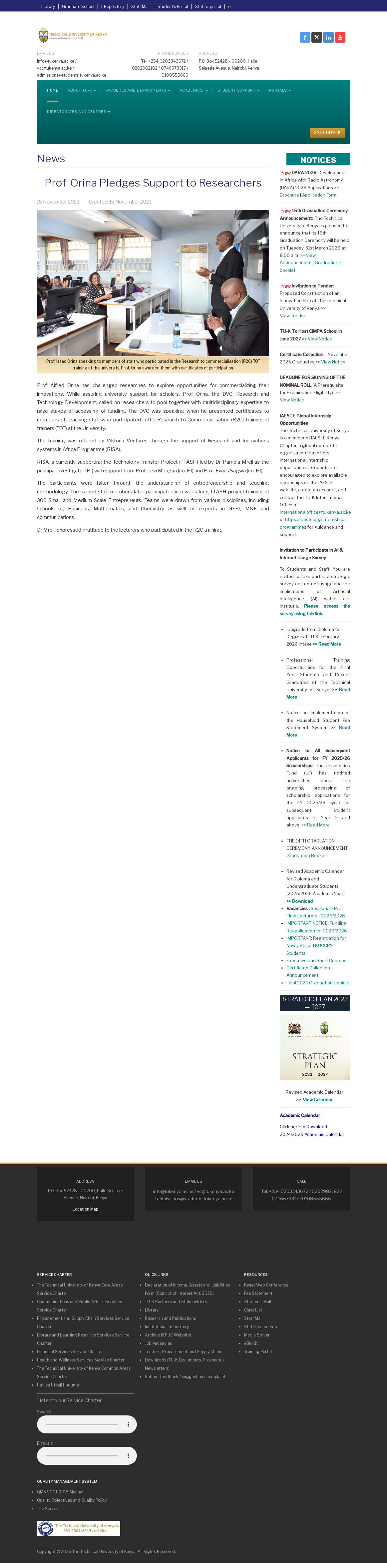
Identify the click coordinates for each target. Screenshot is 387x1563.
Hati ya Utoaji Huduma (58, 1384)
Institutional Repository (167, 1326)
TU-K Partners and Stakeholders (176, 1301)
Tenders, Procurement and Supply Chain (183, 1351)
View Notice (320, 338)
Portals (280, 90)
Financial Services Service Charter (70, 1351)
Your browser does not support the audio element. (87, 1424)
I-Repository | (116, 6)
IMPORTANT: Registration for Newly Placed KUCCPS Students (316, 945)
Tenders (154, 19)
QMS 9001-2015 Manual (60, 1491)
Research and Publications (170, 1318)
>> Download (299, 901)
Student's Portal (173, 6)
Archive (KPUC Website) (168, 1334)
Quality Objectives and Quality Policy (72, 1500)
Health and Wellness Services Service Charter (81, 1359)
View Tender (292, 315)
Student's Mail (257, 1301)
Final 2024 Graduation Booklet (318, 982)
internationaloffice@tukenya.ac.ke (315, 512)
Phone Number (173, 53)
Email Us (45, 53)
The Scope (47, 1508)
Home (52, 90)
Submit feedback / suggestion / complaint (185, 1376)
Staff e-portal (208, 6)
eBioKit (251, 1343)
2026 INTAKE (327, 133)
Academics (194, 90)
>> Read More (315, 824)
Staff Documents (260, 1326)
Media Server (257, 1334)
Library (48, 6)
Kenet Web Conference (266, 1285)
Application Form (319, 195)
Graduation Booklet (306, 855)
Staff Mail (141, 6)
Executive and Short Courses (316, 960)
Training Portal (258, 1351)
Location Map (85, 1209)
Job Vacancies (158, 1343)
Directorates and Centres (78, 112)
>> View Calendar (315, 1099)
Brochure (289, 195)
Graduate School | (81, 6)
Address (208, 53)
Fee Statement (258, 1293)
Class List (253, 1309)
